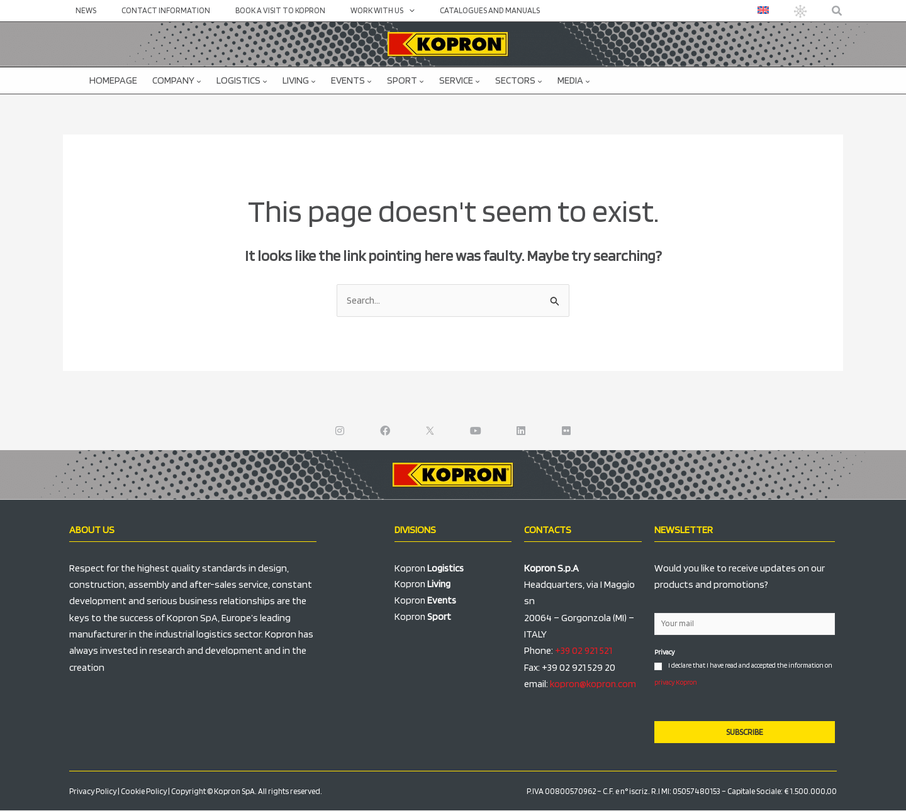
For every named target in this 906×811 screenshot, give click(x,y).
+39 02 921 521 (584, 651)
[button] (837, 11)
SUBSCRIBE (744, 732)
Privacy (664, 652)
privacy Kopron (675, 682)
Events (351, 80)
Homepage (113, 80)
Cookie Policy (144, 792)
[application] (378, 10)
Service (459, 80)
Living (299, 80)
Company (176, 80)
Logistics (241, 80)
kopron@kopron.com (594, 684)
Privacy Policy (92, 792)
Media (573, 80)
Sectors (518, 80)
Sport (405, 80)
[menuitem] (765, 10)
